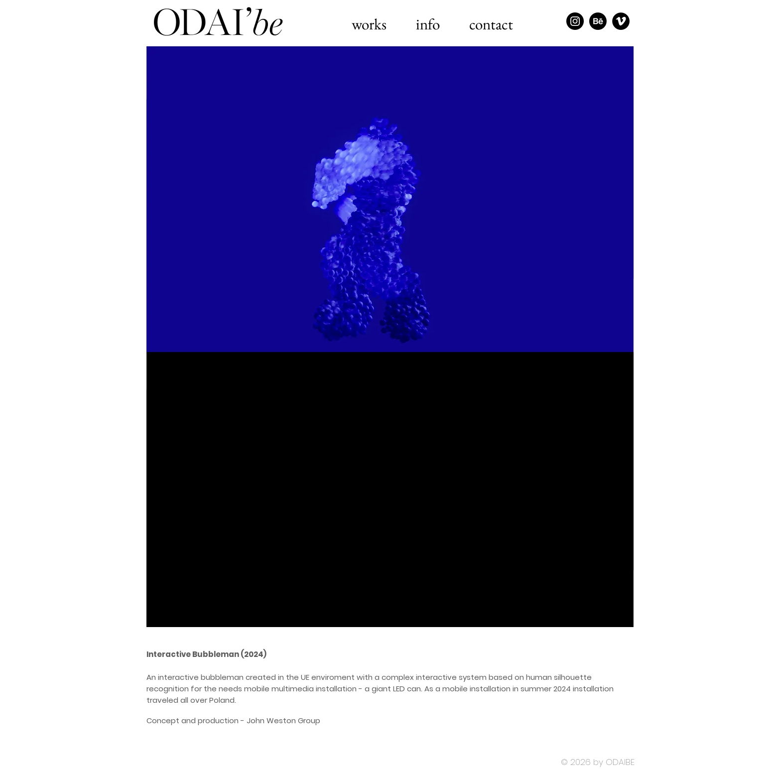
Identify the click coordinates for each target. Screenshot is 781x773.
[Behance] (598, 21)
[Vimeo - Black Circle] (621, 21)
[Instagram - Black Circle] (575, 21)
